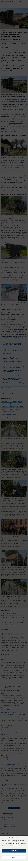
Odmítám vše (14, 853)
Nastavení (14, 857)
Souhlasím (14, 850)
